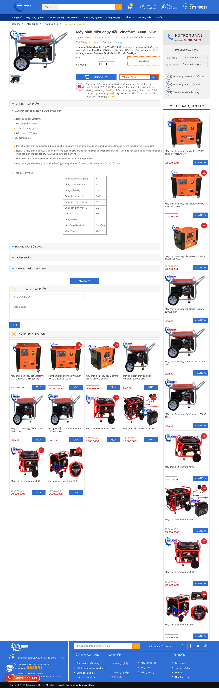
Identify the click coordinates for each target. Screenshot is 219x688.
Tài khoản (180, 663)
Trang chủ (17, 17)
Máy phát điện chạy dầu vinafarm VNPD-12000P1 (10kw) (64, 377)
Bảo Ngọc (111, 90)
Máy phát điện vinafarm (76, 24)
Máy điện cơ (73, 17)
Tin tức (159, 17)
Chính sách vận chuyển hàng (90, 668)
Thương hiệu (145, 17)
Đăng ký (171, 5)
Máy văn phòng (56, 17)
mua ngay (85, 281)
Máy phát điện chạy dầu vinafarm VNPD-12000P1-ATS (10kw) (27, 377)
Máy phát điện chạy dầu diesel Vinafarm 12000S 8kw (138, 377)
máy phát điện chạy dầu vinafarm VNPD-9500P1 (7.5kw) (102, 377)
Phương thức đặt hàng (87, 663)
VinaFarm (95, 37)
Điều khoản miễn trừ (86, 677)
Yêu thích (179, 672)
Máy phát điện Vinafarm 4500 (100, 428)
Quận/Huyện (171, 64)
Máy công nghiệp (35, 17)
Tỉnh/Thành (171, 58)
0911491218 (146, 93)
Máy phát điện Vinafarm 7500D (138, 428)
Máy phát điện (51, 24)
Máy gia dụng (113, 17)
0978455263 (198, 7)
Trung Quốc (119, 37)
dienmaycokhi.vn (87, 685)
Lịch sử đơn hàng (183, 668)
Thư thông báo (182, 677)
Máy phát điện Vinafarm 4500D (26, 481)
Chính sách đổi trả (85, 673)
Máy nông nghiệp (93, 17)
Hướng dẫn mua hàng (152, 6)
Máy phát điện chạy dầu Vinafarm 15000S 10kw (64, 430)
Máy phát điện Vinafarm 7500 (62, 481)
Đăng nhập (172, 8)
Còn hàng (93, 42)
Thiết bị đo (128, 17)
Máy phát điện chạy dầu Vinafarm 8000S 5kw (27, 430)
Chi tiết (111, 96)
